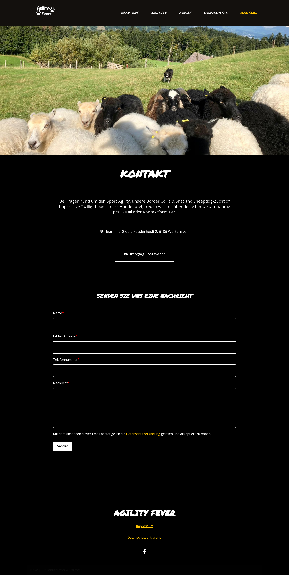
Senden (62, 446)
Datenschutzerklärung (143, 434)
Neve (34, 570)
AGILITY (159, 12)
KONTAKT (249, 12)
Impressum (144, 526)
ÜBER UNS (130, 12)
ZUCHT (185, 12)
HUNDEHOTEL (216, 12)
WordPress (74, 570)
